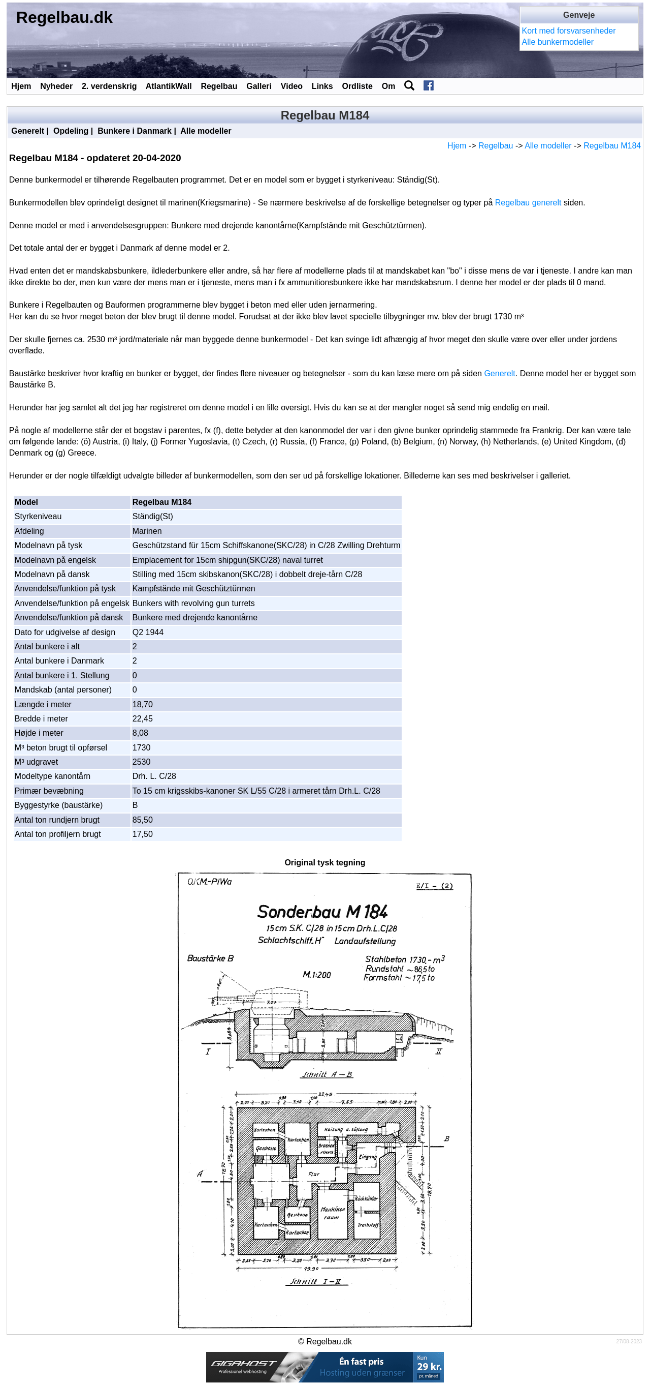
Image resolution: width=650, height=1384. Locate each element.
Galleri (259, 86)
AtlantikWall (169, 86)
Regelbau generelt (528, 202)
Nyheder (56, 86)
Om (389, 86)
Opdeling (70, 131)
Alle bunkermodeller (558, 42)
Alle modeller (205, 131)
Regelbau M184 (612, 145)
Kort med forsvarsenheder (569, 30)
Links (322, 86)
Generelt (27, 131)
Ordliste (357, 86)
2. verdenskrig (109, 86)
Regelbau (219, 86)
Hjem (21, 86)
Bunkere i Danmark (135, 131)
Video (292, 86)
